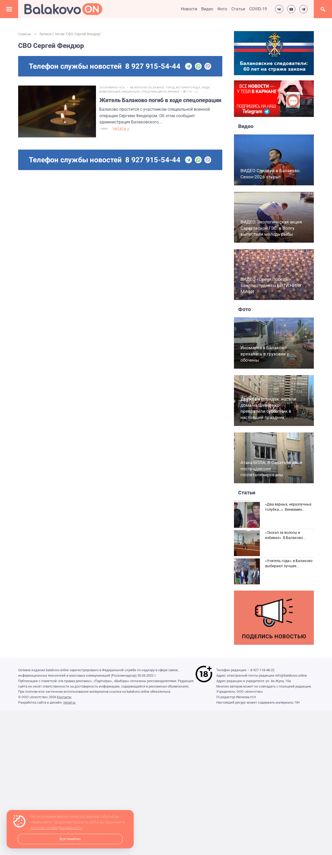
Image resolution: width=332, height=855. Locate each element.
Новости (189, 8)
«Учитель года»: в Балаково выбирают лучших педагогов (289, 566)
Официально (135, 91)
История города (193, 87)
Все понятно (70, 839)
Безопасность (146, 87)
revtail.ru (69, 702)
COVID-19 (258, 8)
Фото (222, 8)
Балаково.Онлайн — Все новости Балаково (63, 9)
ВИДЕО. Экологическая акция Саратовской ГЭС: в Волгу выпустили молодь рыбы (271, 228)
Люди (210, 87)
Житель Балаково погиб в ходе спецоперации (149, 104)
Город (174, 87)
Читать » (125, 138)
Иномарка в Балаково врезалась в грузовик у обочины (264, 354)
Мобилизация (114, 91)
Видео (207, 8)
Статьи (238, 8)
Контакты (64, 697)
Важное (163, 87)
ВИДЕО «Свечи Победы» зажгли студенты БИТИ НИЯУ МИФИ (271, 285)
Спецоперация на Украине (165, 91)
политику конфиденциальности (56, 828)
